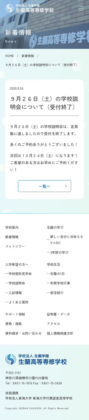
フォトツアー (15, 246)
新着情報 (11, 236)
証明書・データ (58, 314)
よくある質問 (18, 302)
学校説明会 (17, 283)
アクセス (53, 323)
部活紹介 (56, 292)
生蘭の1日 (57, 273)
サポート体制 (15, 314)
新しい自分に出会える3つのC (66, 239)
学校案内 (11, 227)
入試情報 (15, 292)
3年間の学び (59, 252)
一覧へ (44, 186)
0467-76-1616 (22, 383)
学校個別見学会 (20, 273)
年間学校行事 (60, 283)
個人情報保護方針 (60, 333)
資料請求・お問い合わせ (23, 333)
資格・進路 (13, 323)
